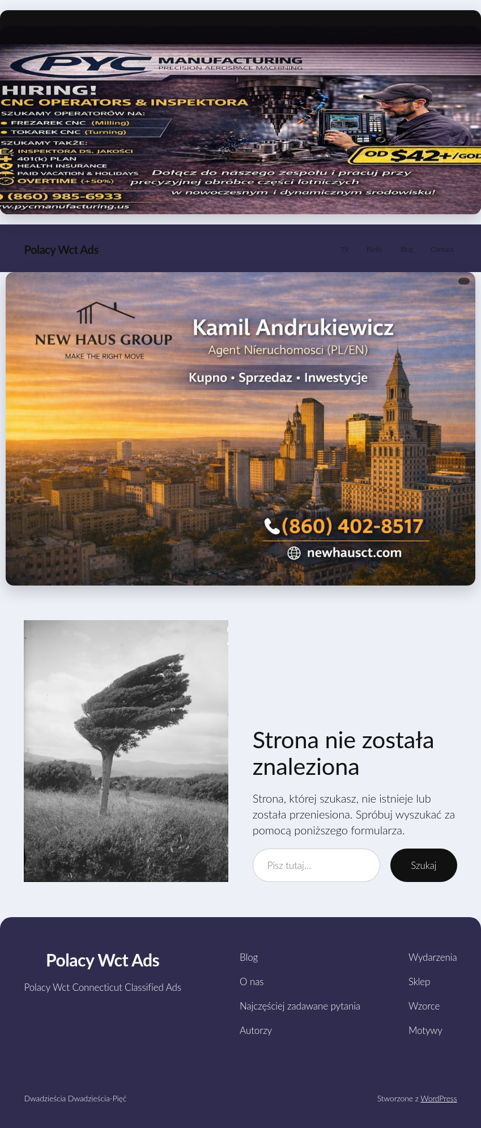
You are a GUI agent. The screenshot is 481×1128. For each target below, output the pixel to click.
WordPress (438, 1098)
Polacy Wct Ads (61, 249)
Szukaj (423, 865)
